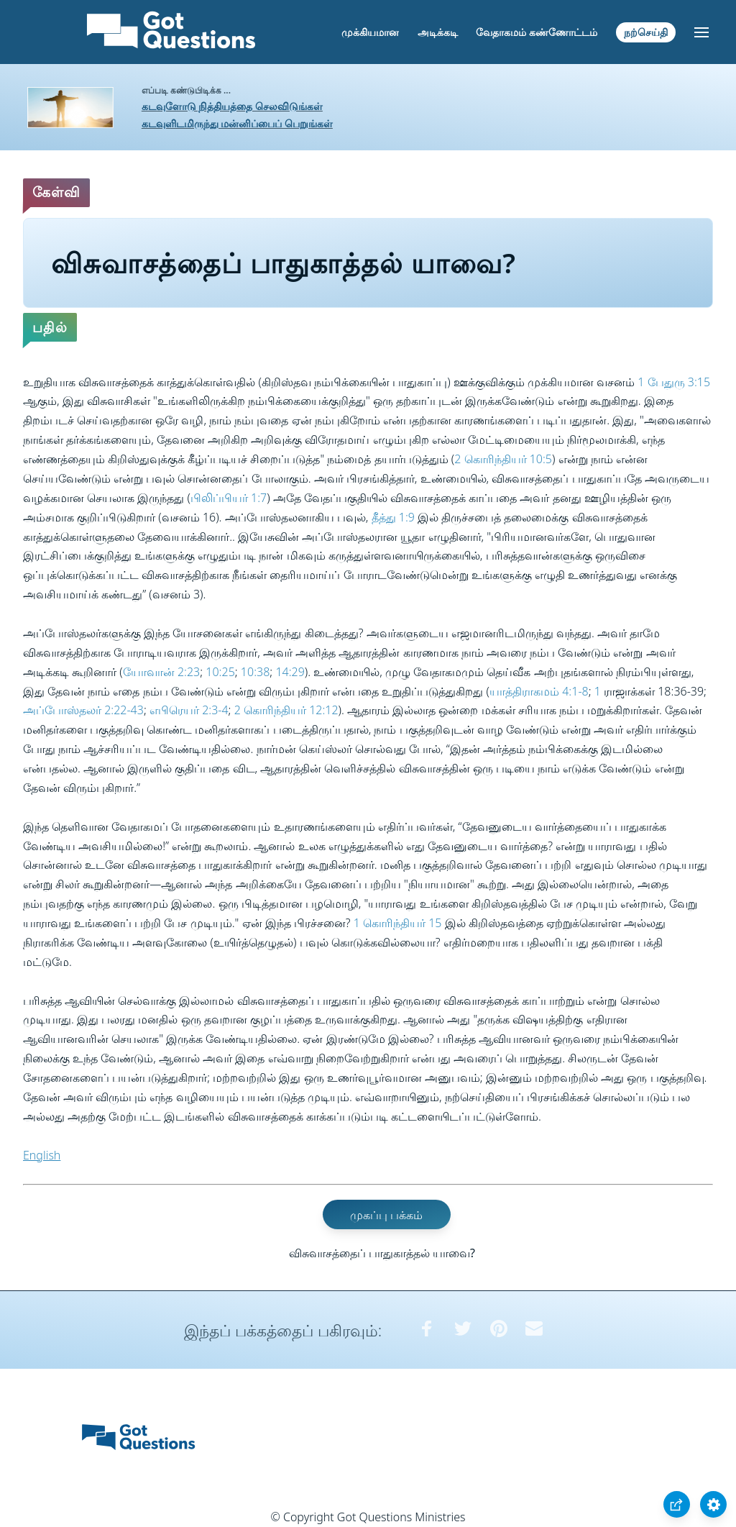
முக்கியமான (370, 32)
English (41, 1155)
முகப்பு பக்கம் (386, 1214)
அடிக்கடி (438, 32)
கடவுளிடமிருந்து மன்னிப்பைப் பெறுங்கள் (237, 123)
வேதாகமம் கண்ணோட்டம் (536, 32)
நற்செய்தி (646, 32)
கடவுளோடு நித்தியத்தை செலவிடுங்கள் (232, 106)
